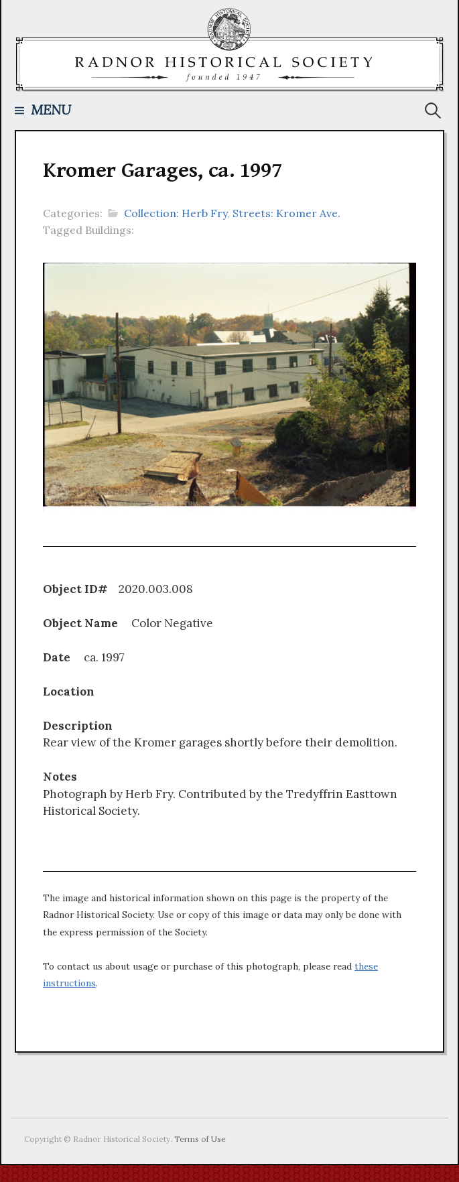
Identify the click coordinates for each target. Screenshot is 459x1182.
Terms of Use (200, 1139)
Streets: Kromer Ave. (286, 213)
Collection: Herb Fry (175, 213)
